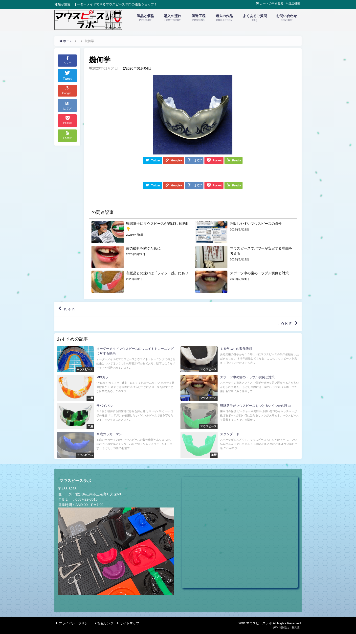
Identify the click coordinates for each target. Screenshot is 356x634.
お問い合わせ (286, 18)
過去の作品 (224, 18)
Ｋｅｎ (69, 309)
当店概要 (294, 3)
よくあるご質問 (255, 18)
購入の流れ (172, 18)
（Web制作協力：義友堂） (287, 627)
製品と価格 (145, 18)
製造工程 (198, 18)
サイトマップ (129, 623)
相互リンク (105, 623)
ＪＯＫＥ (284, 324)
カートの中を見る (272, 3)
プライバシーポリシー (75, 623)
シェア (67, 60)
